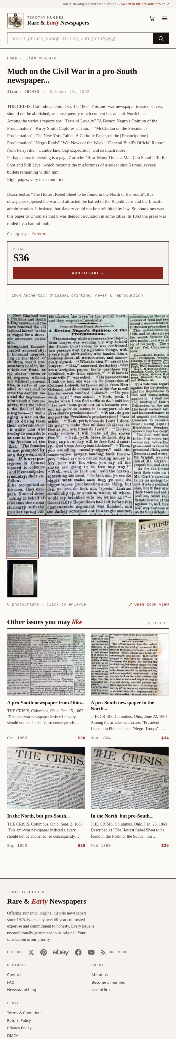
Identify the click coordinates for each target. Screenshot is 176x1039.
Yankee (39, 234)
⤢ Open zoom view (149, 604)
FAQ (11, 982)
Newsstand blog (21, 989)
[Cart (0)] (152, 18)
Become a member (109, 982)
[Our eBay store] (61, 952)
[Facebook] (78, 952)
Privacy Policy (19, 1027)
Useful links (102, 989)
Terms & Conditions (24, 1012)
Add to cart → (88, 273)
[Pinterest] (43, 952)
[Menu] (165, 18)
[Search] (161, 38)
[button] (88, 415)
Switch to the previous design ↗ (145, 4)
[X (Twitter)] (31, 952)
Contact (14, 974)
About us (100, 974)
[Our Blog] (114, 952)
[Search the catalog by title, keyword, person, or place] (80, 38)
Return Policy (19, 1020)
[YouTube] (91, 952)
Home (12, 58)
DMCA (12, 1035)
